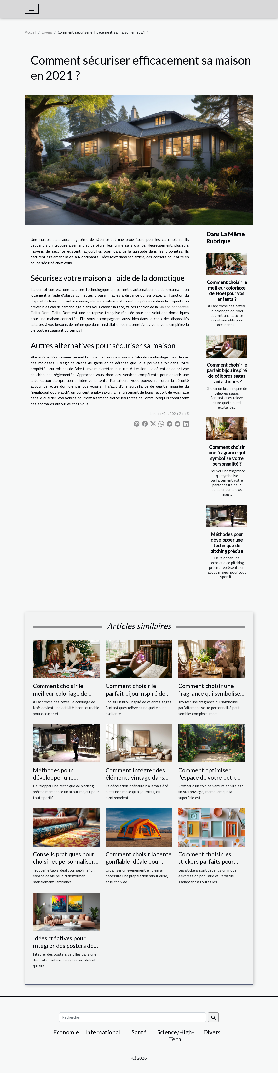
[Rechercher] (132, 1017)
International (102, 1031)
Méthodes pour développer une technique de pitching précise (226, 542)
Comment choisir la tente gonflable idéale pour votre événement (139, 861)
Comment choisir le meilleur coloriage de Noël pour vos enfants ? (227, 290)
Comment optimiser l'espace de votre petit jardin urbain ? (207, 777)
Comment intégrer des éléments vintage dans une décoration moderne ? (138, 781)
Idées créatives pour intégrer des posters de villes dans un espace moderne (63, 949)
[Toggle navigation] (32, 9)
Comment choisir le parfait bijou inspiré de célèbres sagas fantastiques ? (227, 373)
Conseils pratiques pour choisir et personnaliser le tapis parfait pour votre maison (63, 865)
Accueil (30, 32)
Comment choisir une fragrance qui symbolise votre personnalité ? (227, 455)
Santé (139, 1031)
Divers (47, 32)
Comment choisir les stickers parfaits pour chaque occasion (206, 861)
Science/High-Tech (175, 1035)
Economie (66, 1031)
